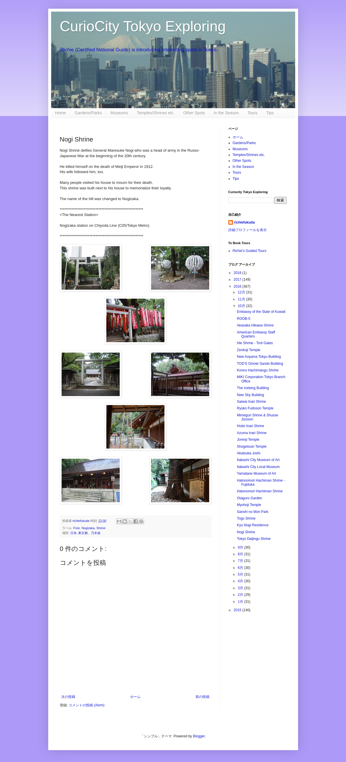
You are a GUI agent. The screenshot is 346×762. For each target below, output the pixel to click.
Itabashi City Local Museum (258, 467)
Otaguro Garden (249, 498)
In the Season (226, 112)
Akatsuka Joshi (248, 453)
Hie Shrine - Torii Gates (255, 343)
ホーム (135, 697)
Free (76, 528)
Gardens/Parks (88, 112)
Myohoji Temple (249, 505)
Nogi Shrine (246, 532)
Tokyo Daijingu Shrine (253, 539)
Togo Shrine (246, 518)
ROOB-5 (243, 319)
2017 (238, 279)
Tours (252, 112)
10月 (242, 306)
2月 (241, 595)
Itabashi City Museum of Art (258, 460)
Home (60, 112)
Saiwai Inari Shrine (251, 402)
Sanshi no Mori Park (252, 512)
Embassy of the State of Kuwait (261, 312)
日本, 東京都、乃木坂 (85, 533)
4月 (241, 581)
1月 (241, 602)
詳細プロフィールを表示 (247, 230)
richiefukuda (244, 222)
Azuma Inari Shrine (251, 433)
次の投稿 (68, 697)
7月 (241, 561)
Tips (270, 112)
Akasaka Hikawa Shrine (255, 325)
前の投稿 (202, 697)
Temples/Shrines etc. (156, 112)
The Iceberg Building (253, 388)
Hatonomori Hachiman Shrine (259, 491)
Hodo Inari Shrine (250, 426)
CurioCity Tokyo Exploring (143, 26)
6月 (241, 568)
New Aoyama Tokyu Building (259, 357)
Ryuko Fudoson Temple (255, 408)
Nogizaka (88, 528)
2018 (238, 273)
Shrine (100, 528)
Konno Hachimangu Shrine (257, 370)
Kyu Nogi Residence (252, 525)
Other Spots (194, 112)
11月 (242, 299)
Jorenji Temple (248, 440)
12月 (242, 292)
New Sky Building (250, 395)
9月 (241, 547)
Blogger (199, 736)
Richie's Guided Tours (249, 251)
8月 (241, 554)
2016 (238, 286)
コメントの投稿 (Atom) (86, 705)
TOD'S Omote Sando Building (260, 364)
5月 (241, 574)
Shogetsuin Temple (251, 446)
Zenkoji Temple (248, 350)
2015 (238, 610)
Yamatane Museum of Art (256, 473)
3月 (241, 588)
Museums (119, 112)
